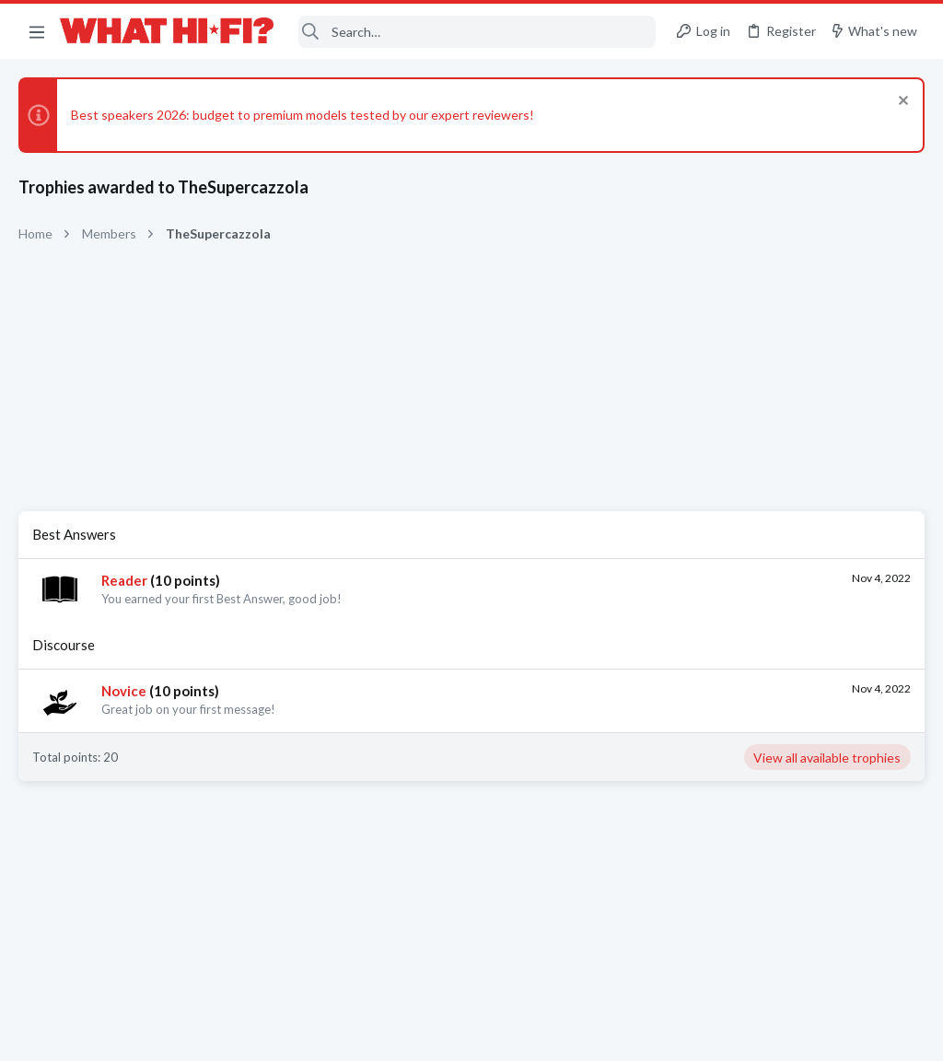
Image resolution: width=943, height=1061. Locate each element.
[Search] (477, 32)
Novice (123, 690)
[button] (36, 31)
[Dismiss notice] (901, 102)
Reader (124, 580)
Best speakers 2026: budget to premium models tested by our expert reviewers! (302, 114)
